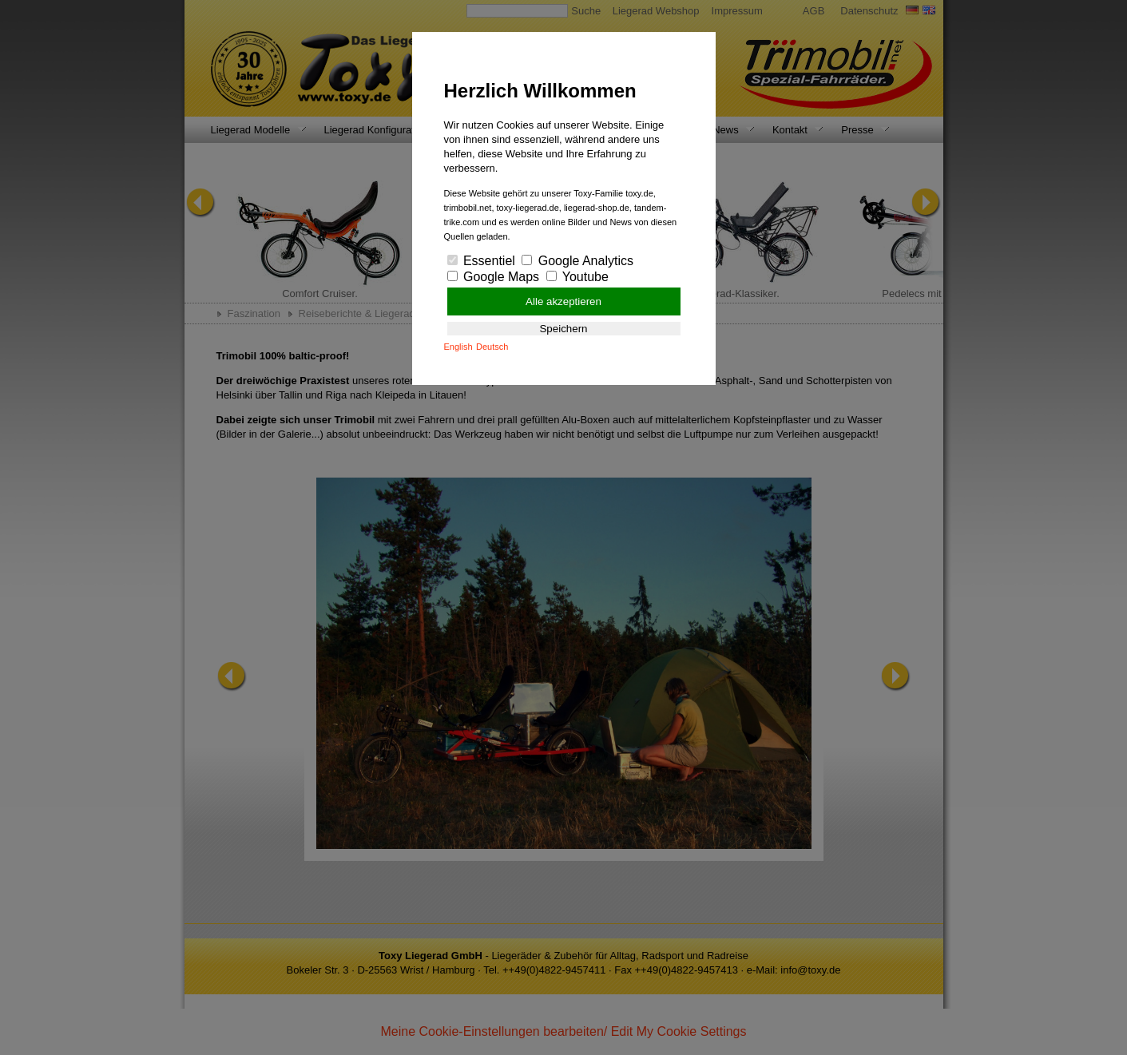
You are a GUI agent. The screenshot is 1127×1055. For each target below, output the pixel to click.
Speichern (563, 329)
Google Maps (493, 277)
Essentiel (481, 261)
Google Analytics (577, 261)
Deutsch (492, 346)
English (458, 346)
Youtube (577, 277)
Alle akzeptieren (563, 301)
